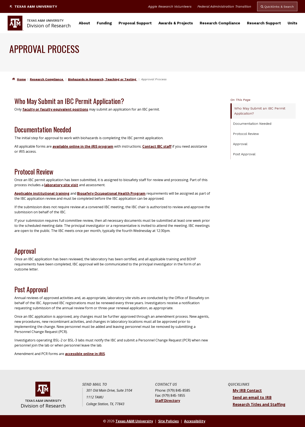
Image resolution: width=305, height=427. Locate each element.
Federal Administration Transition (224, 6)
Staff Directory (167, 400)
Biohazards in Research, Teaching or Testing (102, 79)
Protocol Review (246, 134)
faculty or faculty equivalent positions (55, 109)
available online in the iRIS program (83, 146)
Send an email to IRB (252, 397)
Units (292, 23)
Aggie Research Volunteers (169, 6)
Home (21, 79)
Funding (104, 23)
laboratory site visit (61, 185)
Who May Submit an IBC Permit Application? (259, 110)
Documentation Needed (252, 124)
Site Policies (168, 421)
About (84, 23)
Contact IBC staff (156, 146)
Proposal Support (135, 23)
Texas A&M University (33, 6)
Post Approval (244, 154)
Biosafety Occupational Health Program (111, 193)
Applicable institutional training (41, 193)
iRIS (102, 353)
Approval (240, 144)
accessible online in (82, 353)
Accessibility (194, 421)
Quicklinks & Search (277, 6)
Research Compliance (220, 23)
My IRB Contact (247, 390)
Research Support (264, 23)
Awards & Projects (175, 23)
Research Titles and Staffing (259, 404)
